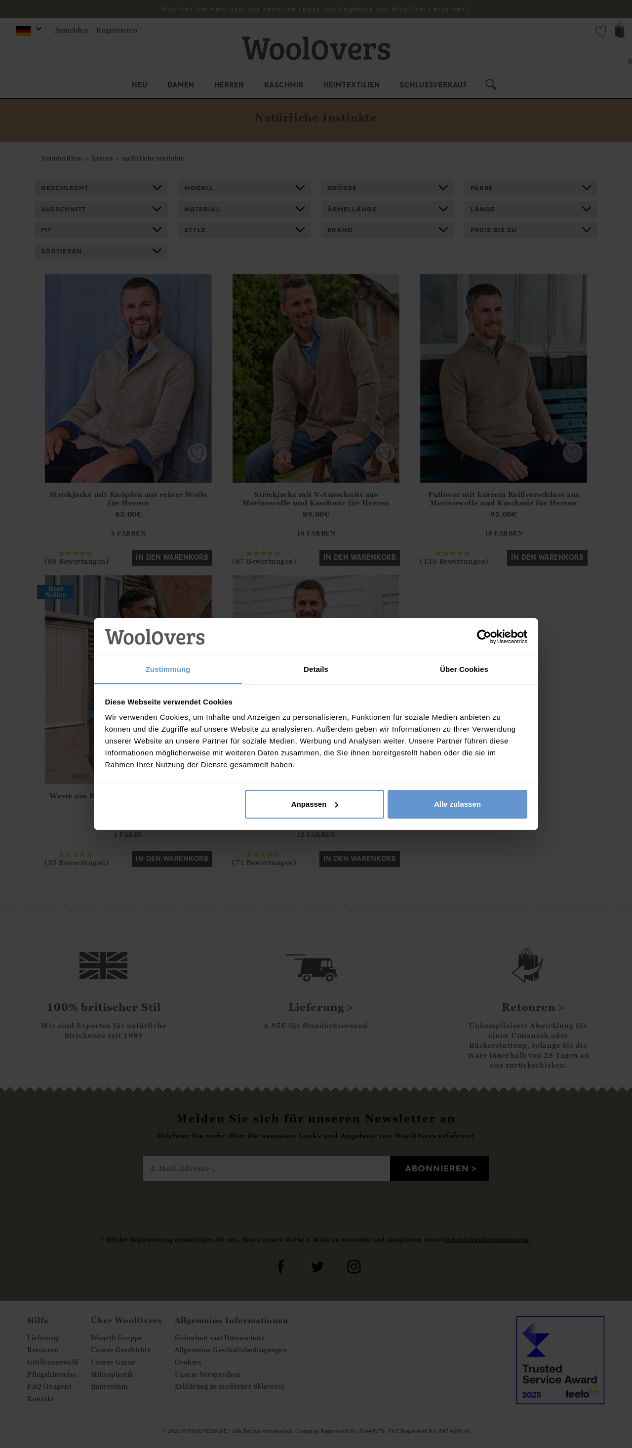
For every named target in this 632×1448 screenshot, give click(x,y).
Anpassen (315, 804)
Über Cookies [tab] (464, 669)
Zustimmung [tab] (168, 669)
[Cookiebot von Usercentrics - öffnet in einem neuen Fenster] (484, 636)
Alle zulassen (457, 804)
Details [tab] (316, 669)
